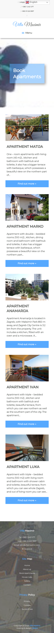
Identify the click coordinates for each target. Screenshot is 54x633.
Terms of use (27, 609)
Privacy (27, 601)
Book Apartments (27, 573)
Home (27, 565)
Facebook (27, 549)
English (31, 2)
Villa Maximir (35, 625)
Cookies (27, 605)
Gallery (27, 581)
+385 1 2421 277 (27, 7)
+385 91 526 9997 (27, 11)
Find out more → (27, 183)
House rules (27, 577)
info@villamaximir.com (30, 545)
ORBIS (35, 628)
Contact (27, 585)
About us (27, 569)
